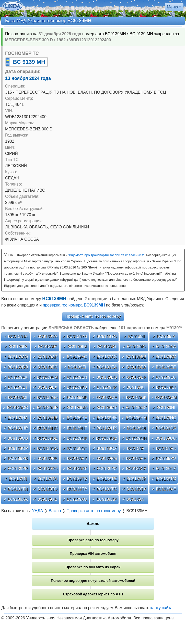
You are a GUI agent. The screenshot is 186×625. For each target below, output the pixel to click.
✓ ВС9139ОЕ (45, 438)
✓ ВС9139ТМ (163, 479)
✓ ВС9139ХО (74, 499)
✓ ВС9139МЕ (104, 397)
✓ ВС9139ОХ (104, 448)
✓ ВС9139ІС (134, 347)
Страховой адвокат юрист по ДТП (93, 594)
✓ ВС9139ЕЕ (163, 367)
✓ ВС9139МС (75, 408)
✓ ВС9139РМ (104, 458)
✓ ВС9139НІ (163, 408)
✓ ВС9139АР (45, 357)
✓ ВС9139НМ (134, 418)
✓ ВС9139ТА (45, 479)
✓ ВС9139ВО (15, 367)
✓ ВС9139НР (15, 428)
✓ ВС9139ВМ (163, 357)
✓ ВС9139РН (134, 458)
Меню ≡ (174, 7)
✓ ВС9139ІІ (134, 336)
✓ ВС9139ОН (134, 438)
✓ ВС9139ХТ (134, 499)
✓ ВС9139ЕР (134, 377)
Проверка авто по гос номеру (93, 316)
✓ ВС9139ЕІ (74, 367)
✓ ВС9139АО (15, 357)
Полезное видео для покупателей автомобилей (93, 581)
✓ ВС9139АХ (104, 357)
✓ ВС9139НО (163, 418)
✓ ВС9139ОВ (15, 438)
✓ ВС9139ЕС (163, 377)
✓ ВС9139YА (45, 336)
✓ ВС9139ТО (45, 489)
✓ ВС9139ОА (163, 428)
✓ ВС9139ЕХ (45, 387)
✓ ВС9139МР (45, 408)
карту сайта (161, 608)
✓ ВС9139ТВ (75, 479)
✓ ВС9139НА (15, 418)
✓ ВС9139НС (45, 428)
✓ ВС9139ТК (134, 479)
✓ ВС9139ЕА (104, 367)
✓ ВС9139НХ (104, 428)
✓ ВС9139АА (163, 347)
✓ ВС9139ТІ (15, 479)
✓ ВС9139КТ (134, 387)
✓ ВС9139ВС (45, 367)
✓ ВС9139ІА (163, 336)
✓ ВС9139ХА (15, 499)
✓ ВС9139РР (15, 469)
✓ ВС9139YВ (74, 336)
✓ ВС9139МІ (15, 397)
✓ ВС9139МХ (134, 408)
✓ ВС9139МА (45, 397)
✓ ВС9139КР (104, 387)
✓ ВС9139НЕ (74, 418)
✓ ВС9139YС (104, 336)
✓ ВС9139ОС (45, 448)
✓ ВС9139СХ (163, 469)
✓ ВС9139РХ (104, 469)
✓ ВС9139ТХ (134, 489)
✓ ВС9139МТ (104, 408)
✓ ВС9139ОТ (74, 448)
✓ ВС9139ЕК (15, 377)
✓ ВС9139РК (75, 458)
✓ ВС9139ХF (164, 489)
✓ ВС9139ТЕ (104, 479)
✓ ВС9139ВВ (134, 357)
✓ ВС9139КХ (164, 387)
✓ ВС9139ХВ (45, 499)
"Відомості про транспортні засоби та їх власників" (106, 255)
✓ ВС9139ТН (15, 489)
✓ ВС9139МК (134, 397)
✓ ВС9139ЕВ (134, 367)
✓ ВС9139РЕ (45, 458)
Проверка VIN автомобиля (93, 554)
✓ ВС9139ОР (15, 448)
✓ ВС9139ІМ (75, 347)
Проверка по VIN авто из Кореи (93, 567)
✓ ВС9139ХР (104, 499)
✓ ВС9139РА (164, 448)
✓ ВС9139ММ (164, 397)
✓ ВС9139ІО (104, 347)
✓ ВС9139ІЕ (45, 347)
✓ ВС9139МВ (74, 397)
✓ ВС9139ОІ (134, 428)
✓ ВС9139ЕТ (15, 387)
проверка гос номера (74, 305)
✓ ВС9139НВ (45, 418)
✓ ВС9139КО (74, 387)
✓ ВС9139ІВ (15, 347)
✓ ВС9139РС (45, 469)
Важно (92, 523)
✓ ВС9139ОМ (104, 438)
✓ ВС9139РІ (134, 448)
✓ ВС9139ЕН (74, 377)
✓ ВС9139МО (15, 408)
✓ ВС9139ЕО (104, 377)
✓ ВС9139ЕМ (45, 377)
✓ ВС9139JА (15, 336)
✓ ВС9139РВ (15, 458)
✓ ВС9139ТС (104, 489)
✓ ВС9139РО (163, 458)
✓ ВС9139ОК (74, 438)
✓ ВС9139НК (104, 418)
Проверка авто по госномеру (93, 540)
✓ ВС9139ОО (164, 438)
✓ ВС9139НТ (74, 428)
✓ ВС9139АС (74, 357)
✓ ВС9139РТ (75, 469)
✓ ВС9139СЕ (134, 469)
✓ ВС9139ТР (75, 489)
